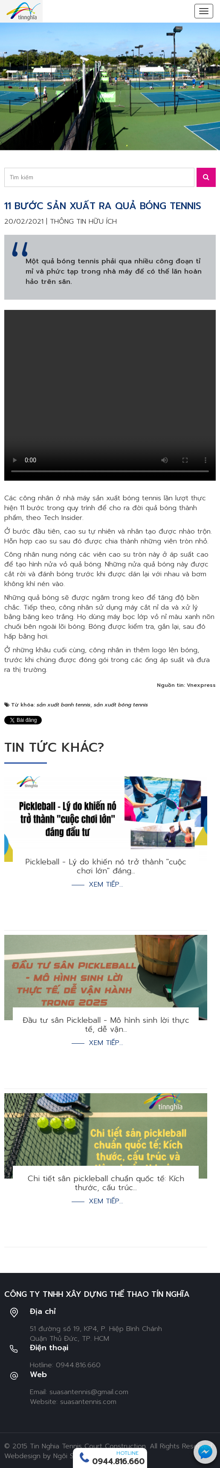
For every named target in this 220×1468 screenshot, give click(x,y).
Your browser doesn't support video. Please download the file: (110, 395)
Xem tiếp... (106, 885)
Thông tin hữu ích (83, 221)
